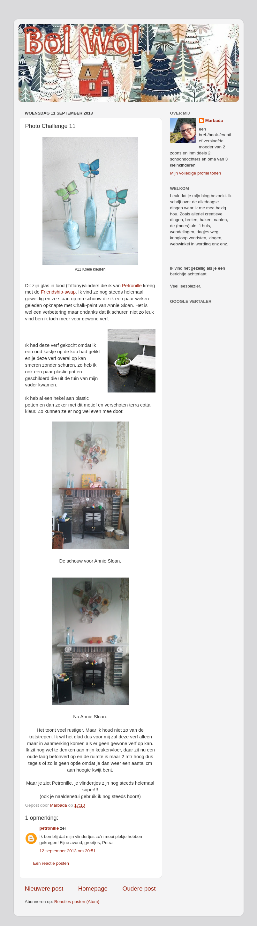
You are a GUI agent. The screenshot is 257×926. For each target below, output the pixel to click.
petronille (49, 828)
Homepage (93, 888)
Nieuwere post (44, 888)
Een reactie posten (51, 863)
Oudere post (139, 888)
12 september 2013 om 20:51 (68, 850)
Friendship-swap (58, 292)
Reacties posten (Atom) (76, 901)
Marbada (214, 120)
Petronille (132, 285)
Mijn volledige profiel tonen (195, 173)
